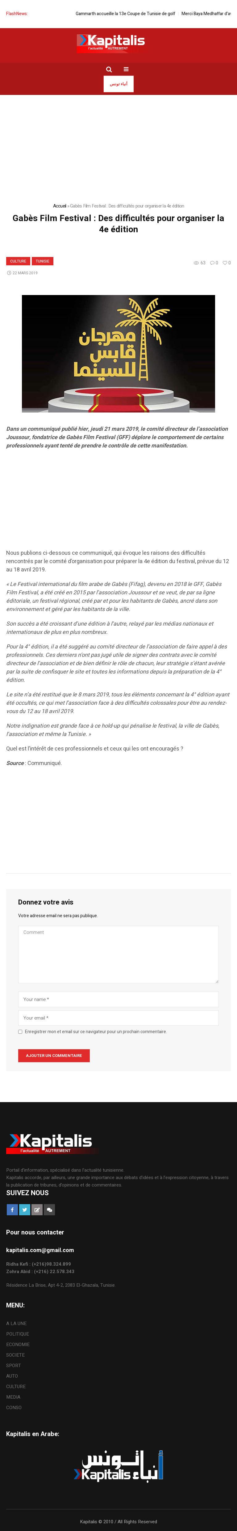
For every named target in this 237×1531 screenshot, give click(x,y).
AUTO (12, 1376)
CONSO (14, 1407)
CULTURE (18, 261)
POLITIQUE (17, 1334)
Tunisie (42, 261)
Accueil (59, 206)
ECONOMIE (18, 1344)
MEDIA (13, 1397)
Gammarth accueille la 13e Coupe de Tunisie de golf (132, 14)
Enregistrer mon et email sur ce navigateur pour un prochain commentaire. (96, 1032)
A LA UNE (16, 1323)
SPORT (13, 1365)
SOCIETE (15, 1355)
